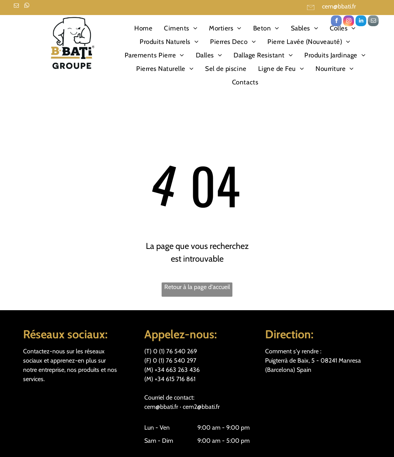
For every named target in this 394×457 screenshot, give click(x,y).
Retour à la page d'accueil (197, 287)
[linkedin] (361, 21)
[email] (16, 7)
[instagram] (348, 21)
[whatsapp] (26, 7)
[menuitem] (143, 28)
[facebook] (336, 21)
